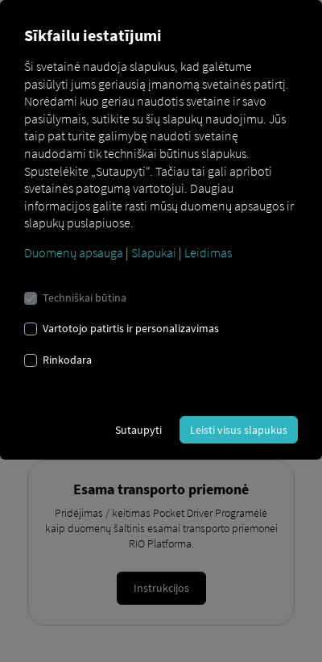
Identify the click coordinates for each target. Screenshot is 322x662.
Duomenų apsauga (73, 252)
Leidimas (208, 252)
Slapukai (153, 252)
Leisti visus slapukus (238, 430)
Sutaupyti (138, 430)
